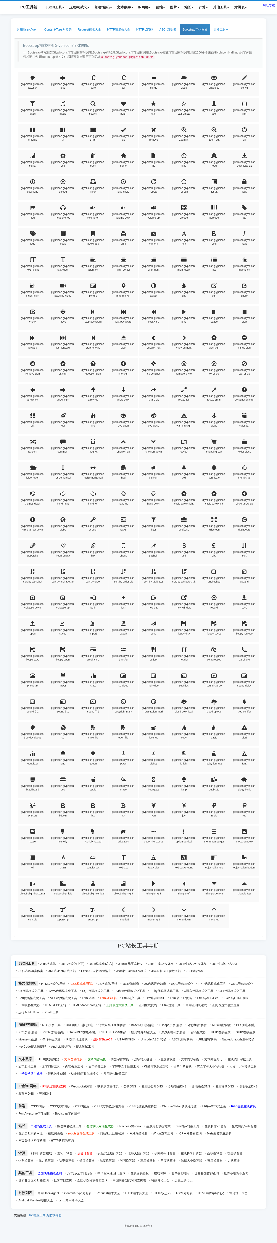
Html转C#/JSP (155, 998)
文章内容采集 (97, 1059)
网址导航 (269, 5)
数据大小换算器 (191, 1160)
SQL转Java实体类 (30, 971)
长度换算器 (87, 1160)
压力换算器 (46, 1160)
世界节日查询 (63, 1180)
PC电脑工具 (37, 1215)
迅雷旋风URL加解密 (112, 1025)
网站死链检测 (138, 1133)
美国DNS (45, 1093)
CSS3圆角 (82, 1106)
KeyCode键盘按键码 (32, 1046)
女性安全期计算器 (110, 1153)
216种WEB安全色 (214, 1106)
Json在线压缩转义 (130, 964)
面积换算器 (214, 1153)
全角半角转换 (183, 1066)
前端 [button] (160, 7)
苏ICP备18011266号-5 (138, 1225)
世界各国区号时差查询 (33, 1180)
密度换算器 (214, 1160)
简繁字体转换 (120, 1059)
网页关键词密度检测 (32, 1140)
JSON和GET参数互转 (166, 971)
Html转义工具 (131, 998)
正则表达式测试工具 (120, 1005)
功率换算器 (66, 1160)
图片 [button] (174, 7)
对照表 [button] (240, 7)
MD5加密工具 (51, 1025)
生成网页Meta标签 (244, 1126)
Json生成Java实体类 (192, 964)
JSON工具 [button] (54, 7)
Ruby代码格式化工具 (164, 991)
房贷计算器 (85, 1153)
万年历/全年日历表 (79, 1173)
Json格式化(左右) (101, 964)
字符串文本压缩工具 (125, 1066)
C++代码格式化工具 (232, 991)
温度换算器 (107, 1160)
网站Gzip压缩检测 (112, 1133)
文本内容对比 (213, 1059)
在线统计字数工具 (240, 1059)
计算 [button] (203, 7)
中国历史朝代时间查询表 (129, 1180)
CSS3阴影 (38, 1106)
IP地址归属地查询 (54, 1086)
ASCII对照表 (167, 29)
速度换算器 (147, 1160)
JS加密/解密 (131, 983)
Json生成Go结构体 (224, 964)
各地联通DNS (201, 1086)
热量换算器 (235, 1153)
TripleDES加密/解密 (82, 1032)
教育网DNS (26, 1093)
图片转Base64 (102, 1039)
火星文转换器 (167, 1059)
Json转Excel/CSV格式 (131, 971)
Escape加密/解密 (171, 1025)
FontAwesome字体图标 (34, 1113)
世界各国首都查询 (207, 1173)
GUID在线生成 (245, 1032)
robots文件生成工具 (81, 1133)
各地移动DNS (224, 1086)
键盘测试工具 (85, 1046)
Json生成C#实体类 (160, 964)
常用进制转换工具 (116, 1073)
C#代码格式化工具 (30, 991)
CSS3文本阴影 (60, 1106)
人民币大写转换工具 (243, 1066)
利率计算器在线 (41, 1153)
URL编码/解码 (207, 1039)
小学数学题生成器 (30, 1073)
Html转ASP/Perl (208, 998)
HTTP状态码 (144, 29)
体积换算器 (26, 1160)
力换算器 (234, 1160)
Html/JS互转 (108, 998)
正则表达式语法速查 (225, 1005)
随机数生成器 (57, 1073)
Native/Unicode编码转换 (238, 1039)
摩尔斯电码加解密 (173, 1032)
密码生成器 (198, 1032)
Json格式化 (48, 964)
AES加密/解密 (221, 1025)
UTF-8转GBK (126, 1039)
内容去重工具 (74, 1066)
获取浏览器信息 (108, 1086)
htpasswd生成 (27, 1039)
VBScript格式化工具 (63, 998)
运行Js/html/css (28, 1012)
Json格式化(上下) (72, 964)
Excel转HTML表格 (236, 998)
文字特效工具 (98, 1066)
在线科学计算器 (191, 1153)
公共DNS (130, 1086)
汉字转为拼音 (143, 1059)
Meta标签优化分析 (219, 1133)
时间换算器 (127, 1160)
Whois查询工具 (163, 1133)
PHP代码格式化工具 (212, 983)
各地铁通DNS (248, 1086)
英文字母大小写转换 (210, 1066)
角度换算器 (168, 1160)
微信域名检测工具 (69, 1126)
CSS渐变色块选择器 (143, 1106)
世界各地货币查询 (236, 1173)
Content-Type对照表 (58, 29)
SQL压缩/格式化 (182, 983)
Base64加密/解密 (142, 1025)
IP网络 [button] (144, 7)
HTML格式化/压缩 (53, 983)
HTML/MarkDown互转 (86, 1005)
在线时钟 (160, 1173)
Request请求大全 (89, 29)
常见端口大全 (238, 1193)
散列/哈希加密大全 (143, 1032)
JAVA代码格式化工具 (63, 991)
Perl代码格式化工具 (31, 998)
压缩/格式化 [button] (79, 7)
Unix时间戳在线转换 (84, 1073)
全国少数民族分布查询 (92, 1180)
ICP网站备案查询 (190, 1133)
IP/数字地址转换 (77, 1039)
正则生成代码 (148, 1005)
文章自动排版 (73, 1059)
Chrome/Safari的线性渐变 (179, 1106)
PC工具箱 (24, 7)
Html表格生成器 (29, 1005)
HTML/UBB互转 (55, 1005)
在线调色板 (55, 1133)
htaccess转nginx (130, 1126)
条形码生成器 (51, 1039)
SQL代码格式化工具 (96, 991)
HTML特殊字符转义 (211, 1193)
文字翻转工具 (51, 1066)
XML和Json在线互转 (62, 971)
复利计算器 (64, 1153)
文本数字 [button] (125, 7)
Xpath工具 (52, 1012)
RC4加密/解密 (27, 1032)
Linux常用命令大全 (71, 1200)
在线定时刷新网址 (30, 1133)
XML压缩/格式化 (242, 983)
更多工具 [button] (221, 29)
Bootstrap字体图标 (195, 29)
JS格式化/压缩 (107, 983)
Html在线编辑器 (48, 1059)
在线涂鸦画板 (139, 1173)
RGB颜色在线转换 (243, 1106)
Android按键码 (61, 1046)
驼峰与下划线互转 (156, 1066)
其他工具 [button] (221, 7)
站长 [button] (188, 7)
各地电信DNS (177, 1086)
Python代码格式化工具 (130, 991)
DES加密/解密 (245, 1025)
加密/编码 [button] (103, 7)
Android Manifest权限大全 (35, 1200)
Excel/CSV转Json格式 (96, 971)
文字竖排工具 (27, 1066)
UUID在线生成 (220, 1032)
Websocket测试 (81, 1086)
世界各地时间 (180, 1173)
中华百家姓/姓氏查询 (111, 1173)
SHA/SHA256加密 (113, 1032)
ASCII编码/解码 (182, 1039)
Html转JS (88, 998)
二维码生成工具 (41, 1126)
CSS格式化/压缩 (82, 983)
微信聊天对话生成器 (100, 1126)
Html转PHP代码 (181, 998)
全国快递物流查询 (50, 1173)
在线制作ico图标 (216, 1126)
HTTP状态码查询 (62, 1140)
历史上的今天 (183, 1180)
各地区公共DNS (152, 1086)
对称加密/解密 (197, 1025)
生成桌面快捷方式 (158, 1126)
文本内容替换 (190, 1059)
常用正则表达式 (196, 1005)
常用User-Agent (27, 29)
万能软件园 (53, 1215)
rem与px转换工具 (187, 1126)
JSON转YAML (195, 971)
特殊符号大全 (160, 1180)
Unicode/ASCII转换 (153, 1039)
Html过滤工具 (171, 1005)
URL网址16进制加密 (79, 1025)
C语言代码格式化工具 (198, 991)
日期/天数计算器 (138, 1153)
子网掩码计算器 (165, 1153)
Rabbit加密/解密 (53, 1032)
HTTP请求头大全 (118, 29)
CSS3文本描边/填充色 (109, 1106)
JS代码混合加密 (155, 983)
